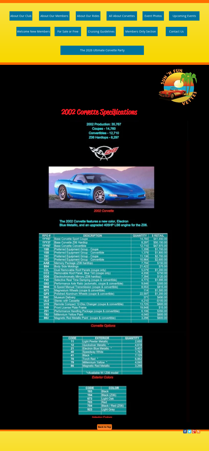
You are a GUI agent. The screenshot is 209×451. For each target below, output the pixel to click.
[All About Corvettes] (122, 16)
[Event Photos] (153, 16)
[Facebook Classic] (185, 431)
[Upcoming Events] (184, 16)
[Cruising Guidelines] (101, 31)
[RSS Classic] (198, 431)
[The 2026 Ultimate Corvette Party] (102, 50)
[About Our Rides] (88, 16)
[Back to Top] (104, 427)
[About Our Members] (54, 16)
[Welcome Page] (33, 31)
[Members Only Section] (141, 31)
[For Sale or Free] (68, 31)
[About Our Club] (21, 16)
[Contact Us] (176, 31)
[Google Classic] (194, 431)
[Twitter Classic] (189, 431)
